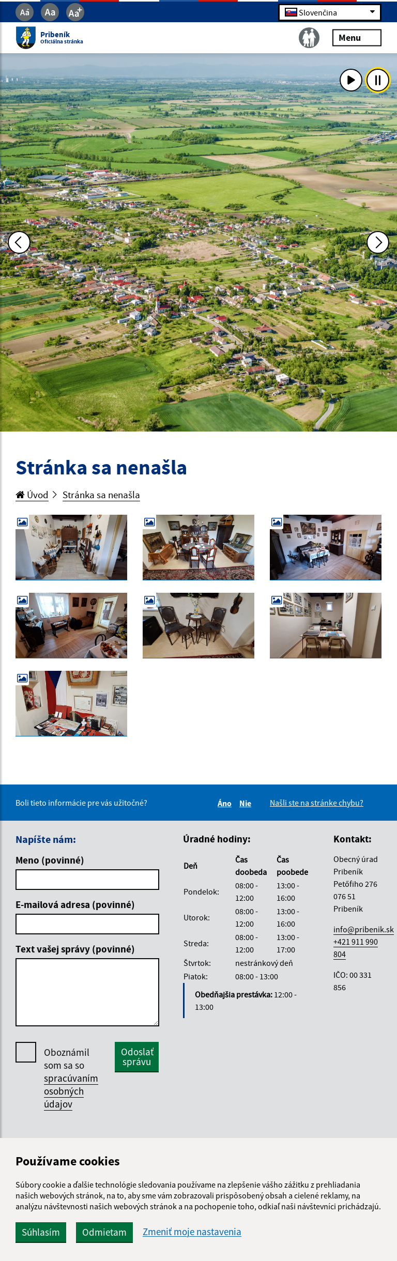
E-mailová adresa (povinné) (75, 904)
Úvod (32, 494)
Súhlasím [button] (41, 1232)
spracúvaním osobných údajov (71, 1091)
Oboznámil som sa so (71, 1078)
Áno (226, 803)
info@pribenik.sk (363, 929)
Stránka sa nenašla (101, 494)
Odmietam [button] (104, 1232)
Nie (246, 803)
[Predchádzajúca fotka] (19, 242)
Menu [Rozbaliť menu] (357, 37)
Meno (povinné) (50, 860)
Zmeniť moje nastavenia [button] (192, 1232)
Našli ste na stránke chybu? (316, 802)
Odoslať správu (137, 1056)
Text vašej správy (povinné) (75, 949)
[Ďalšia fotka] (378, 242)
